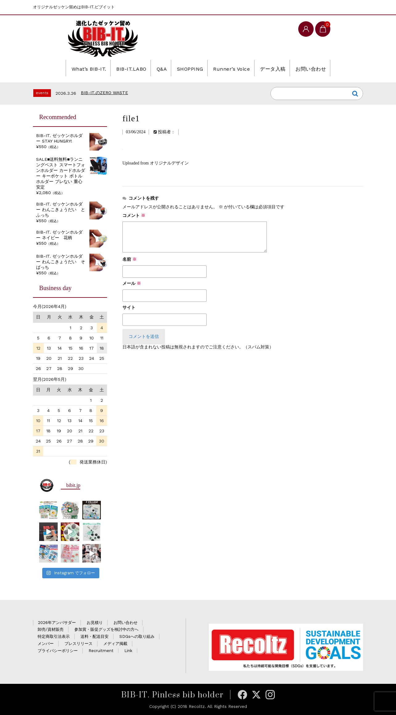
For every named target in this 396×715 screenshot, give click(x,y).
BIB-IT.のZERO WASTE (104, 92)
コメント (133, 215)
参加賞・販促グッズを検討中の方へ (106, 629)
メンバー (46, 643)
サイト (128, 307)
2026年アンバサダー (57, 622)
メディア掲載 (115, 643)
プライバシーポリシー (58, 650)
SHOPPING (189, 68)
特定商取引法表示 (54, 636)
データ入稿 (282, 68)
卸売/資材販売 (51, 629)
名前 (129, 259)
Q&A (156, 68)
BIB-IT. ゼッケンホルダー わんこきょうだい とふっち (60, 210)
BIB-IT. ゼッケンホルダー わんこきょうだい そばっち (60, 262)
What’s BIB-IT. (74, 68)
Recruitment (101, 650)
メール (131, 283)
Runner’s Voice (236, 68)
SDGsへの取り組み (137, 636)
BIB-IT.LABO (122, 68)
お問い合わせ (325, 68)
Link (128, 650)
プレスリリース (78, 643)
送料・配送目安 (94, 636)
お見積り (95, 622)
